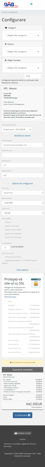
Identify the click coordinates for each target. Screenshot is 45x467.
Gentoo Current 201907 (11, 230)
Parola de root (7, 150)
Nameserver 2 (6, 171)
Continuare (22, 415)
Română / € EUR (22, 433)
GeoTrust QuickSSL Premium (22, 313)
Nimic (22, 301)
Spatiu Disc (5, 208)
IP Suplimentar (7, 243)
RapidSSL (22, 305)
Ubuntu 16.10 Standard (11, 233)
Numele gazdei (7, 140)
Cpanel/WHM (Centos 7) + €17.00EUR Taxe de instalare (19, 261)
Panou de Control (8, 253)
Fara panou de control (11, 257)
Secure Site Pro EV (22, 352)
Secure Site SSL (22, 340)
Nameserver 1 (6, 161)
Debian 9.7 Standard (10, 226)
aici (34, 362)
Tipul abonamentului (9, 125)
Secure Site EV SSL (22, 348)
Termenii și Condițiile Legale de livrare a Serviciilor (20, 445)
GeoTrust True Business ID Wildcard (22, 329)
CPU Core (5, 188)
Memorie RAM (7, 198)
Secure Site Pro (22, 344)
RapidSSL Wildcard (22, 309)
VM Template (6, 218)
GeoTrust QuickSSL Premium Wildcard (22, 335)
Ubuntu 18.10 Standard (11, 237)
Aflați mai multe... (10, 297)
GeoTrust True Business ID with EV (22, 322)
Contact (22, 439)
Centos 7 (6, 222)
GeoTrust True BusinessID (22, 317)
